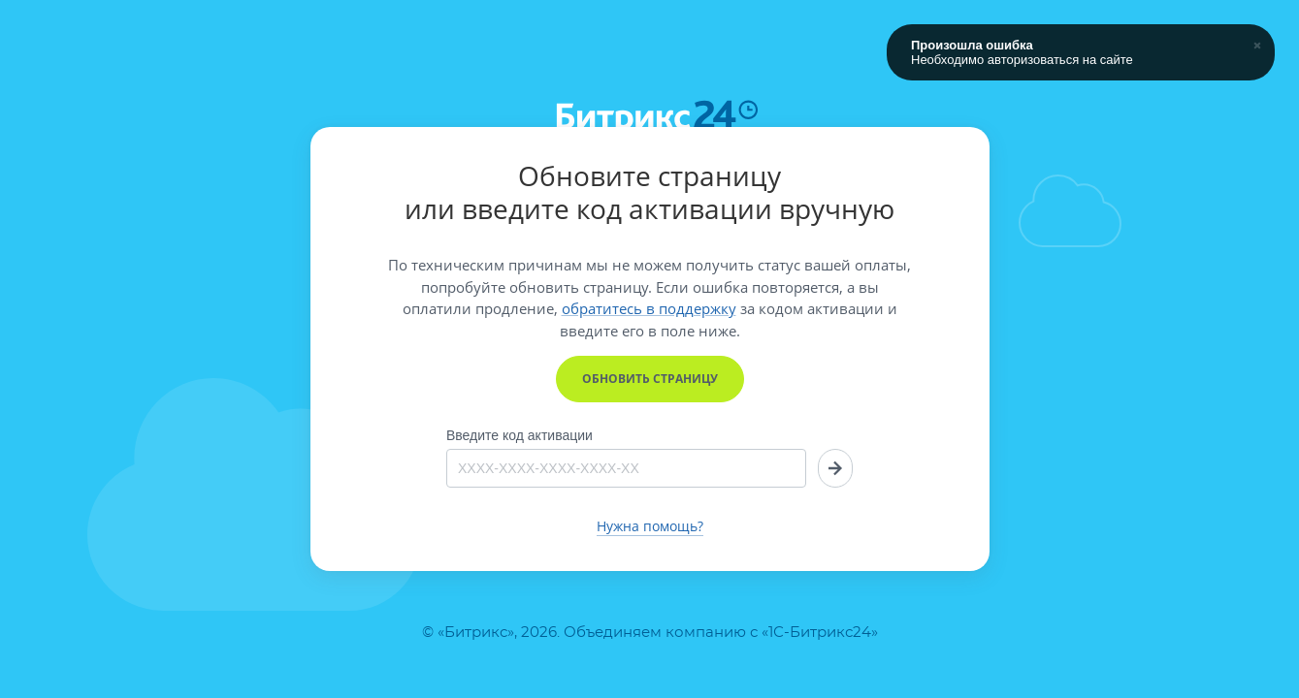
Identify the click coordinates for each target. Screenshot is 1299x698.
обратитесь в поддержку (649, 308)
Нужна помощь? (650, 526)
